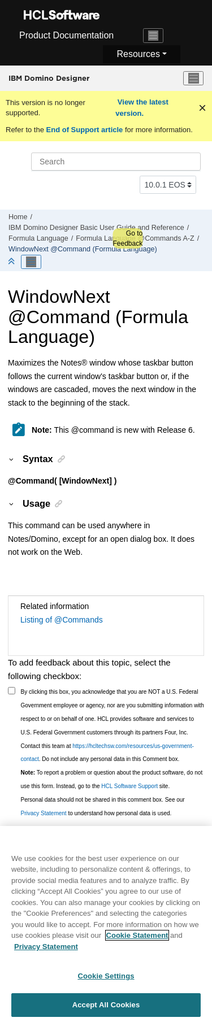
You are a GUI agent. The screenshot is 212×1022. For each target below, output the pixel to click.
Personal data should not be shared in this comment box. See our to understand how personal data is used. (103, 806)
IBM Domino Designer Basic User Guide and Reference (96, 228)
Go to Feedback (127, 238)
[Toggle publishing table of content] (31, 262)
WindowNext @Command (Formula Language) (82, 249)
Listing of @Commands (61, 619)
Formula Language (38, 238)
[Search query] (116, 162)
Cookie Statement (137, 944)
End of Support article (84, 129)
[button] (12, 459)
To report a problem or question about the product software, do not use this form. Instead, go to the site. (112, 779)
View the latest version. (141, 108)
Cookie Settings (105, 984)
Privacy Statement (44, 813)
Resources (137, 54)
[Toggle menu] (193, 78)
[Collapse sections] (12, 261)
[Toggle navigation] (153, 35)
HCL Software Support (129, 786)
